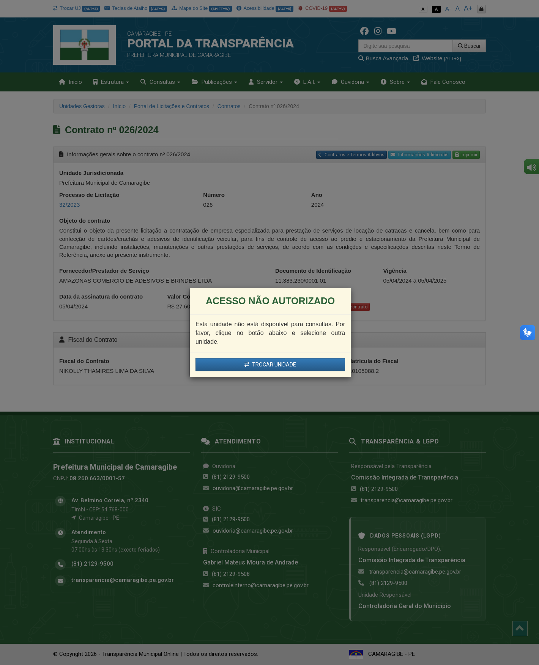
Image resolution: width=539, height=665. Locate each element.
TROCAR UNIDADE (270, 365)
